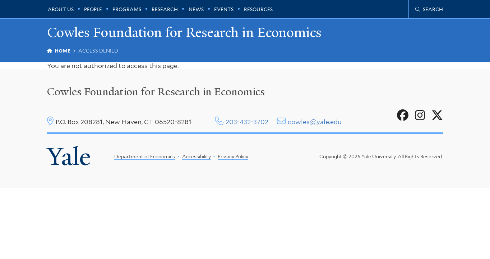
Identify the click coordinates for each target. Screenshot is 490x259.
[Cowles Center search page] (429, 9)
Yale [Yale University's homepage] (69, 157)
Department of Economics (144, 156)
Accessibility (196, 156)
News (196, 9)
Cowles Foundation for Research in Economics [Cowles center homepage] (156, 92)
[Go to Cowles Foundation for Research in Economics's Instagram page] (420, 115)
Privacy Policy (233, 156)
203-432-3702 (247, 122)
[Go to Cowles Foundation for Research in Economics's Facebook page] (402, 115)
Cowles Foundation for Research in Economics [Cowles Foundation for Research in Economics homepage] (184, 32)
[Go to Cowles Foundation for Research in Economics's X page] (437, 115)
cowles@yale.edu (315, 122)
